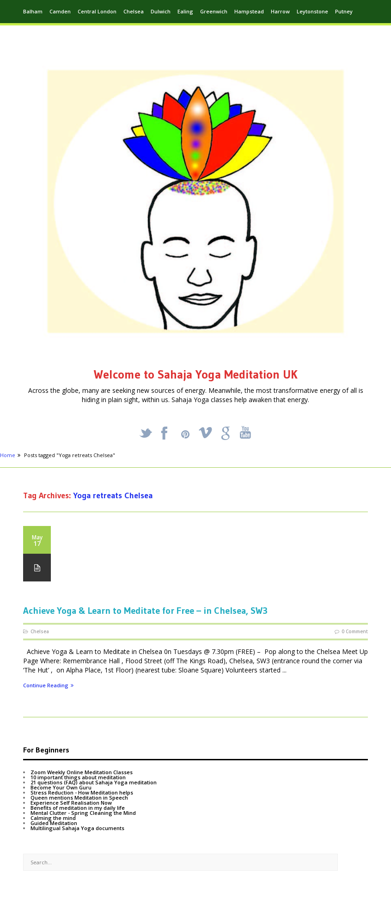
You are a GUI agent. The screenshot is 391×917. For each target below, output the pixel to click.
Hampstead (249, 11)
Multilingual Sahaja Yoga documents (77, 828)
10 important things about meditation (78, 777)
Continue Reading (48, 686)
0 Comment (355, 631)
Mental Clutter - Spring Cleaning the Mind (83, 812)
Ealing (185, 11)
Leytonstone (312, 11)
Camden (60, 11)
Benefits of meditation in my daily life (78, 807)
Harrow (280, 11)
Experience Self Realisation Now (71, 802)
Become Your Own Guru (61, 787)
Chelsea (133, 11)
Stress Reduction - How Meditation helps (82, 792)
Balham (33, 11)
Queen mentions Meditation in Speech (79, 797)
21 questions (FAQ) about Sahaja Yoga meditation (94, 782)
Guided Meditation (54, 822)
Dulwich (161, 11)
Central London (97, 11)
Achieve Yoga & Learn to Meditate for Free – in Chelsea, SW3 (145, 610)
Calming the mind (53, 817)
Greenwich (213, 11)
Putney (344, 11)
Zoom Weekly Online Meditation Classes (82, 772)
